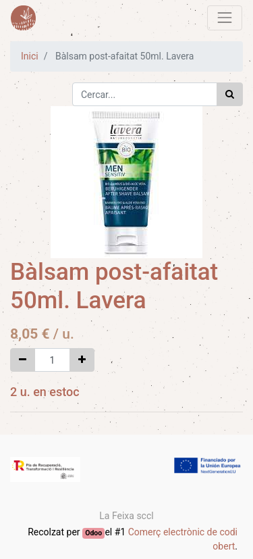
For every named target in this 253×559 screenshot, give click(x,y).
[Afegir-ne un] (81, 360)
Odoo (93, 533)
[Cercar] (230, 94)
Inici (29, 56)
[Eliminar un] (22, 360)
